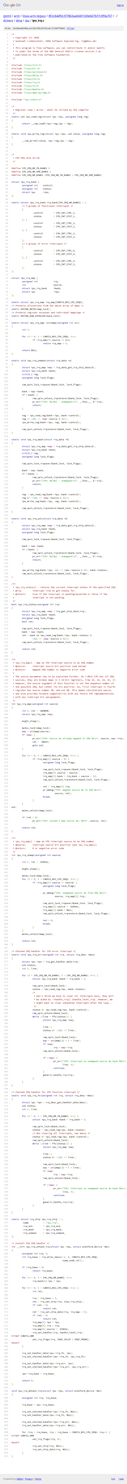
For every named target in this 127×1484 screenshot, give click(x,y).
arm (17, 16)
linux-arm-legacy (34, 16)
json (121, 1478)
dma (19, 20)
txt (113, 1478)
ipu (27, 20)
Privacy (28, 1478)
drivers (8, 20)
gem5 (7, 16)
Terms (37, 1478)
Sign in (120, 5)
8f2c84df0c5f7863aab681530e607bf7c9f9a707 (80, 16)
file (70, 28)
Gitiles (20, 1478)
